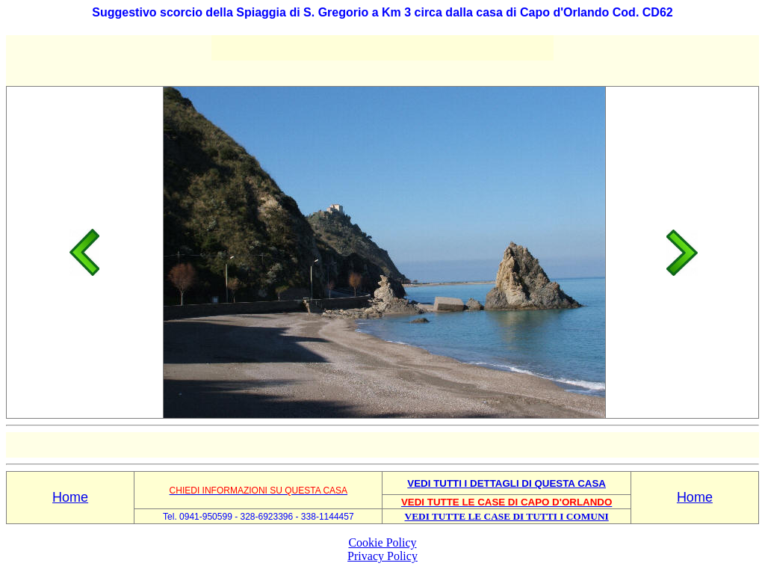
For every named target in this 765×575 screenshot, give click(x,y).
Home (70, 497)
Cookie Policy (382, 542)
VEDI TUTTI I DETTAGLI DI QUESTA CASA (506, 483)
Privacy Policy (382, 556)
